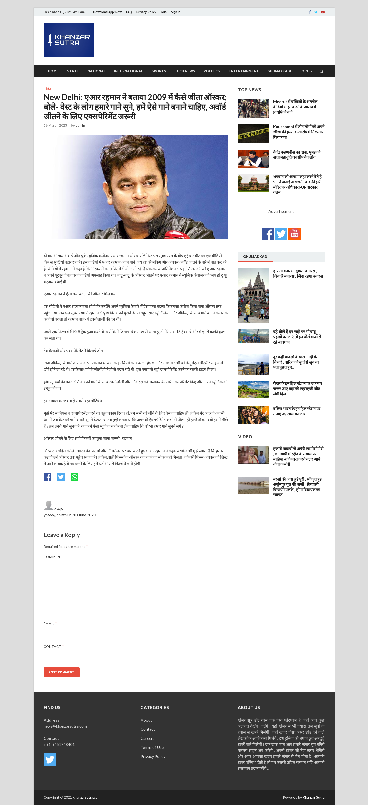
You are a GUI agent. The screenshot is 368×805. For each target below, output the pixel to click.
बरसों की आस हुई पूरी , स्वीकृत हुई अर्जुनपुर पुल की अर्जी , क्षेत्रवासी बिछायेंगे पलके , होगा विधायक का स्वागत (297, 487)
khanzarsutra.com (86, 797)
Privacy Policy (146, 12)
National (96, 71)
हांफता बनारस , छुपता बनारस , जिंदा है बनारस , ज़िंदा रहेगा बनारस (298, 273)
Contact (54, 647)
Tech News (185, 71)
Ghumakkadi (279, 71)
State (73, 71)
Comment (53, 557)
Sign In (175, 12)
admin (80, 125)
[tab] (255, 257)
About (146, 720)
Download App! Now (107, 12)
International (128, 71)
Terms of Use (152, 747)
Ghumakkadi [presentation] (255, 256)
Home (53, 71)
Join (164, 12)
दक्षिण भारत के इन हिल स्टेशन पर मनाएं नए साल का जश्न (296, 411)
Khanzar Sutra (314, 797)
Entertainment (244, 71)
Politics (212, 71)
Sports (159, 71)
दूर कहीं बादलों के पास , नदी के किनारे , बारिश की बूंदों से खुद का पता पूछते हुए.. (296, 362)
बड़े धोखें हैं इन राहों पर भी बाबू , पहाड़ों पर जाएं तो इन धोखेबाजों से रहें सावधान (297, 337)
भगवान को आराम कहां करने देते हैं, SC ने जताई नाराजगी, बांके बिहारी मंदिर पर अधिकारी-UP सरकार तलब (298, 184)
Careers (147, 738)
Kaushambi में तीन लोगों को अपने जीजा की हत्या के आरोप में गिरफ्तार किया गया (298, 132)
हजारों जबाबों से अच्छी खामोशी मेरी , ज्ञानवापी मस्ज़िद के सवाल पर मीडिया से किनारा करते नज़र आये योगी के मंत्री (298, 456)
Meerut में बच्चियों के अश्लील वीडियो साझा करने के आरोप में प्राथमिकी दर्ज (295, 106)
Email (50, 624)
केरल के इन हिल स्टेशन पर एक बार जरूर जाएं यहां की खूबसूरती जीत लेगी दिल (297, 388)
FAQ (129, 12)
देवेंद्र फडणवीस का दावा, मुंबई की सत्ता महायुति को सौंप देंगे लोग (296, 155)
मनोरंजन (48, 88)
